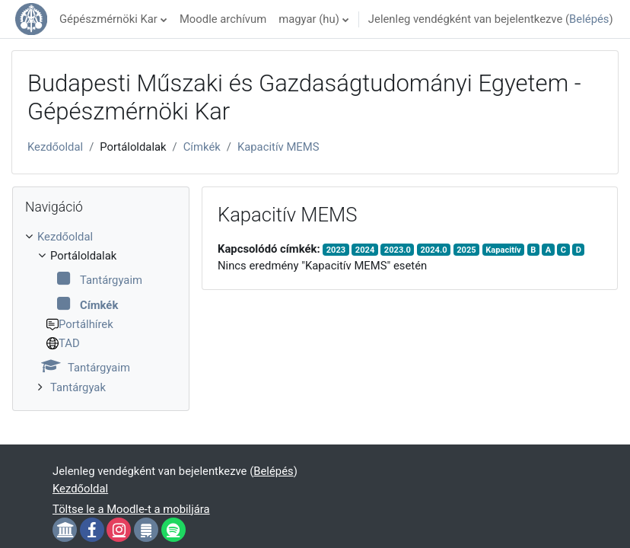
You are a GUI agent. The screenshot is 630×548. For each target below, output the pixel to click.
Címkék (202, 147)
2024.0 (433, 250)
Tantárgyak (78, 387)
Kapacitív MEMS (278, 147)
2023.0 (397, 250)
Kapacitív (502, 250)
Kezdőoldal (55, 147)
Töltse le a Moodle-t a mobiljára (131, 509)
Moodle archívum (223, 19)
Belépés (589, 19)
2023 (336, 250)
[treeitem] (101, 312)
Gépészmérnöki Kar (108, 19)
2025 (466, 250)
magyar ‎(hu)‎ (308, 19)
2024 (365, 250)
